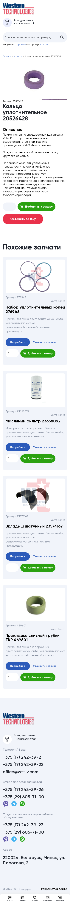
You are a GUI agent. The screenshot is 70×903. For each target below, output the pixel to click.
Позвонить (60, 899)
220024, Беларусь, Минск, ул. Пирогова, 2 (34, 867)
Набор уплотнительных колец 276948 (35, 313)
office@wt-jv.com (20, 779)
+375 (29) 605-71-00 (23, 804)
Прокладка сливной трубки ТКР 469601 (33, 641)
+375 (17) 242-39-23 (23, 832)
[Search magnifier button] (62, 41)
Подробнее (17, 345)
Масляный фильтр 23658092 (33, 424)
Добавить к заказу (36, 210)
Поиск (35, 899)
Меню (10, 899)
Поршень (20, 48)
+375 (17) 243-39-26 (23, 796)
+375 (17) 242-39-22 (23, 771)
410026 (44, 48)
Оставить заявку (23, 222)
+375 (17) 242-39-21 (23, 764)
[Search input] (30, 40)
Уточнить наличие (45, 345)
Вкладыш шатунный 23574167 (34, 530)
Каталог (22, 899)
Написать (47, 899)
